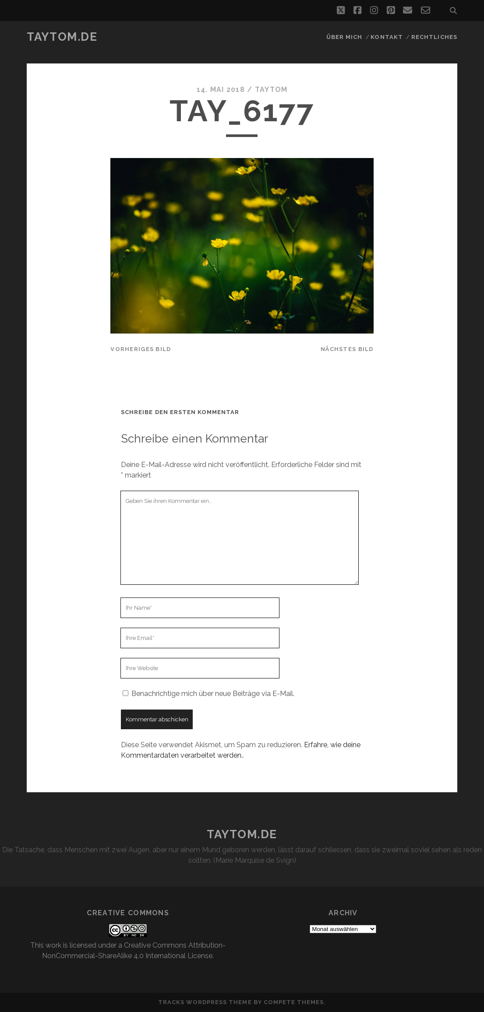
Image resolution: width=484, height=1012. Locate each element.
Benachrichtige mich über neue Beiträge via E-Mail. (212, 693)
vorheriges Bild (140, 349)
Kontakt (387, 37)
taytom (271, 89)
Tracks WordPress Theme (205, 1002)
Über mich (344, 37)
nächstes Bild (347, 349)
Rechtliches (434, 37)
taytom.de (62, 36)
